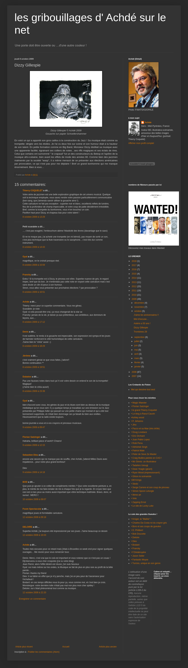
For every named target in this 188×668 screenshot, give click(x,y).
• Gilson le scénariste (141, 476)
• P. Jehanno (137, 421)
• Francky (135, 548)
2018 (134, 261)
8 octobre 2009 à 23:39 (34, 391)
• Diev (134, 541)
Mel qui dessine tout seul (143, 389)
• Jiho (133, 424)
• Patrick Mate (137, 450)
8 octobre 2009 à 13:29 (34, 217)
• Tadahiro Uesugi (139, 465)
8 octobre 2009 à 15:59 (34, 265)
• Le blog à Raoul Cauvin (143, 413)
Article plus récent (24, 646)
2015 (134, 274)
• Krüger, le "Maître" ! (141, 519)
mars (137, 358)
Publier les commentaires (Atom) (43, 652)
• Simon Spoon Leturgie (142, 491)
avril (136, 354)
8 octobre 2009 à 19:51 (34, 367)
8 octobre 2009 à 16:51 (34, 292)
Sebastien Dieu (30, 455)
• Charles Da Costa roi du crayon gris (149, 523)
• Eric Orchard (138, 436)
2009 (134, 299)
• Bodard (135, 545)
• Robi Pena (137, 443)
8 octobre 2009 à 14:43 (34, 247)
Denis (26, 331)
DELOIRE (27, 527)
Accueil (65, 646)
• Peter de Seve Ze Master (144, 454)
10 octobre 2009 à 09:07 (34, 499)
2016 (134, 269)
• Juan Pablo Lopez (140, 439)
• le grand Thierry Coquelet (144, 410)
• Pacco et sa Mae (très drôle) (145, 428)
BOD (25, 482)
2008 (134, 372)
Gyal (25, 256)
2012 (134, 286)
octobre (138, 311)
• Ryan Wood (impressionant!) (145, 472)
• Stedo (134, 484)
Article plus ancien (108, 646)
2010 (134, 295)
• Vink (134, 498)
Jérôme (26, 355)
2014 (134, 278)
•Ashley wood (137, 417)
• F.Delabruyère (138, 552)
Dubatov (27, 376)
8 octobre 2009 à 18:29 (34, 346)
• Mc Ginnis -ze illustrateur (143, 461)
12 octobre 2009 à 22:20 (34, 592)
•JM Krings (136, 480)
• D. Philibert (137, 530)
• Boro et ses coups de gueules (146, 526)
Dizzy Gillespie (141, 327)
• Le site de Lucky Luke (142, 506)
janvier (137, 366)
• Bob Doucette (138, 534)
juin (136, 345)
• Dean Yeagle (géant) (141, 469)
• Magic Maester (139, 402)
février (137, 362)
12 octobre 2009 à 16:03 (34, 535)
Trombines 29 (140, 331)
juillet (137, 341)
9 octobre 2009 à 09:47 (34, 427)
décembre (139, 303)
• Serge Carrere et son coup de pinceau (150, 487)
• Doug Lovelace (139, 432)
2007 (134, 376)
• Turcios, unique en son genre (145, 563)
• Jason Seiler (137, 556)
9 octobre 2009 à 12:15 (34, 445)
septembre (139, 337)
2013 (134, 282)
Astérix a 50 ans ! (142, 323)
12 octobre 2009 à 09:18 (34, 517)
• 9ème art (136, 495)
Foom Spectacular (32, 509)
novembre (139, 307)
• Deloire (135, 537)
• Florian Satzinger (140, 406)
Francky (27, 274)
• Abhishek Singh (139, 447)
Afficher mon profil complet (141, 143)
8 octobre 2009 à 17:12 (34, 322)
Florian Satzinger (31, 437)
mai (136, 350)
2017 (134, 265)
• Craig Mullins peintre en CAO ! (146, 458)
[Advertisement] (66, 623)
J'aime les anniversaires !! (146, 315)
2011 (134, 290)
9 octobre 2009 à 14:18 (34, 472)
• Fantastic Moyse (139, 559)
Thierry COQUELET (33, 190)
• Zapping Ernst (138, 502)
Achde (26, 302)
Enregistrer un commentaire (32, 599)
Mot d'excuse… (141, 319)
